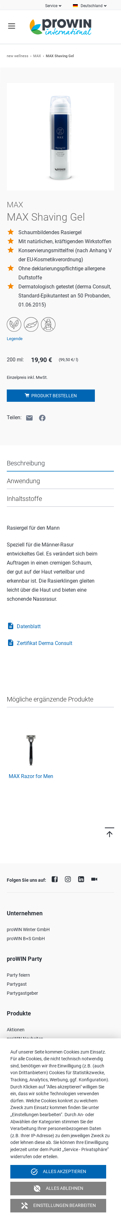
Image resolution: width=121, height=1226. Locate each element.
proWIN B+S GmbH (26, 938)
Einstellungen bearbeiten (58, 1206)
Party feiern (18, 975)
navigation (12, 26)
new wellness (17, 56)
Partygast (17, 984)
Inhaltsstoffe (24, 499)
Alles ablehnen (58, 1188)
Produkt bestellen (53, 395)
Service (51, 6)
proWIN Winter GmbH (28, 929)
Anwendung (23, 481)
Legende (15, 338)
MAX (37, 56)
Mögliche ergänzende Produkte (50, 699)
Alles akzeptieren (58, 1172)
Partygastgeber (22, 993)
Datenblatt (24, 626)
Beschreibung (26, 463)
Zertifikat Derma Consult (39, 643)
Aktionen (16, 1029)
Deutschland (92, 6)
